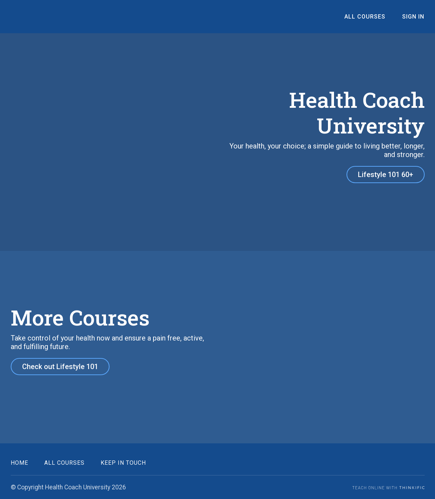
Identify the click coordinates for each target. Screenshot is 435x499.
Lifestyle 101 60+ (385, 174)
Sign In (414, 16)
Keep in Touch (123, 462)
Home (19, 462)
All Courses (365, 16)
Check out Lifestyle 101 (60, 366)
